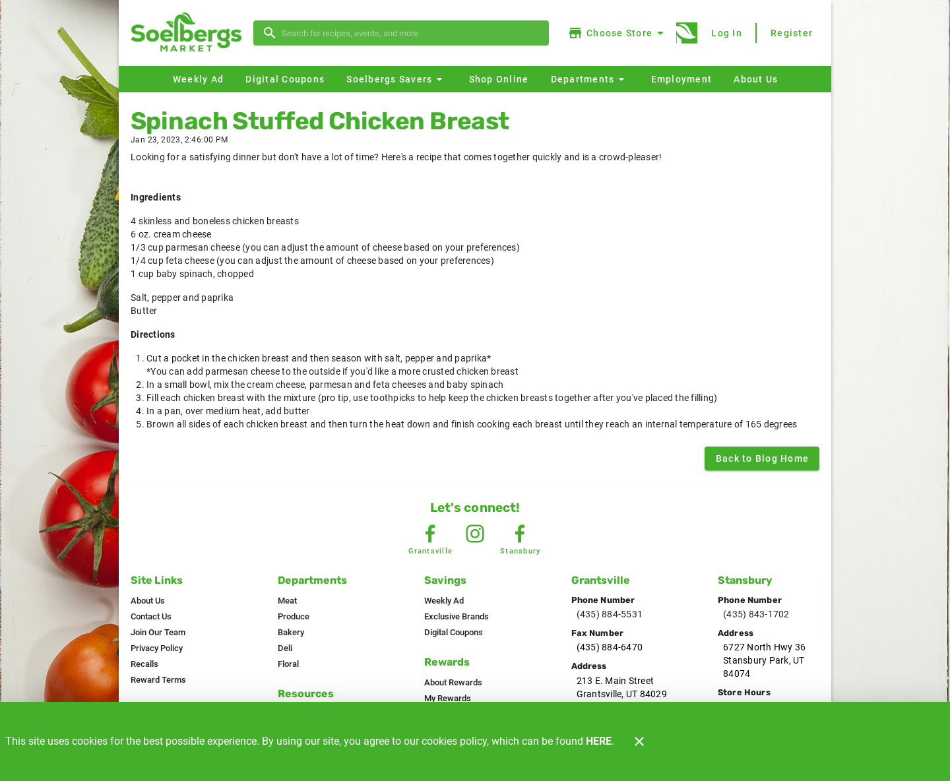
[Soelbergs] (190, 33)
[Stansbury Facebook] (519, 533)
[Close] (639, 741)
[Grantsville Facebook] (430, 533)
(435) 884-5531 (610, 614)
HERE (599, 741)
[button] (396, 79)
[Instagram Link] (475, 533)
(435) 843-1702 (756, 614)
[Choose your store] (618, 33)
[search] (410, 33)
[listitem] (148, 601)
